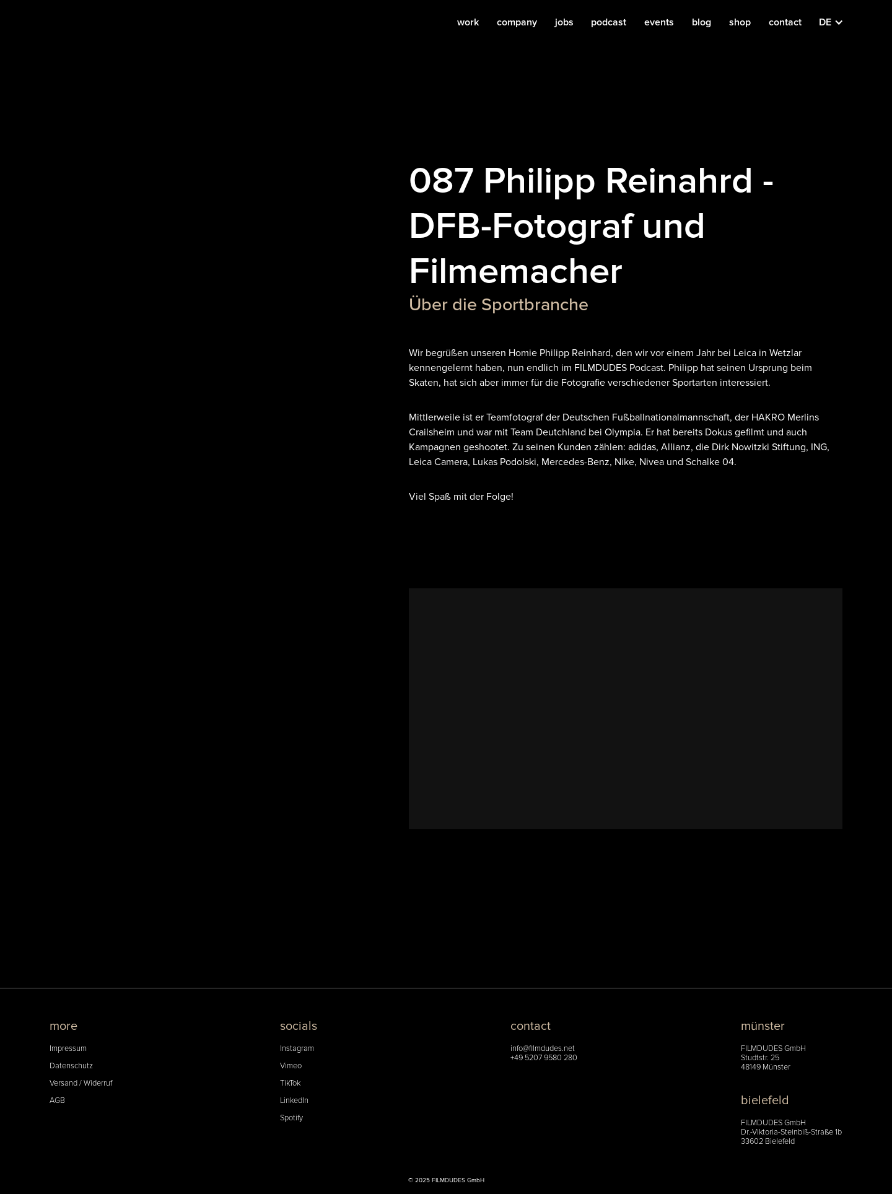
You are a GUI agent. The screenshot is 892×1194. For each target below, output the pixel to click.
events (659, 22)
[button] (837, 22)
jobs (564, 22)
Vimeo (291, 1066)
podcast (608, 22)
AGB (57, 1100)
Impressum (68, 1048)
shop (740, 22)
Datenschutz (71, 1066)
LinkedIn (294, 1100)
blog (701, 22)
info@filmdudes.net (542, 1048)
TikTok (290, 1083)
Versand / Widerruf (81, 1083)
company (517, 22)
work (468, 22)
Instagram (297, 1048)
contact (785, 22)
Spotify (291, 1118)
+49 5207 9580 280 (543, 1058)
